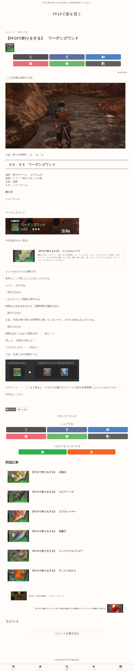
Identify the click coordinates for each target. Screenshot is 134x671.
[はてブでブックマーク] (56, 57)
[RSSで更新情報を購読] (70, 448)
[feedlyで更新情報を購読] (64, 448)
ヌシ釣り (23, 404)
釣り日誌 (10, 404)
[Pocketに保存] (77, 57)
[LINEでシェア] (98, 57)
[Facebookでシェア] (36, 57)
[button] (118, 57)
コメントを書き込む (67, 630)
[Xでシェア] (15, 57)
